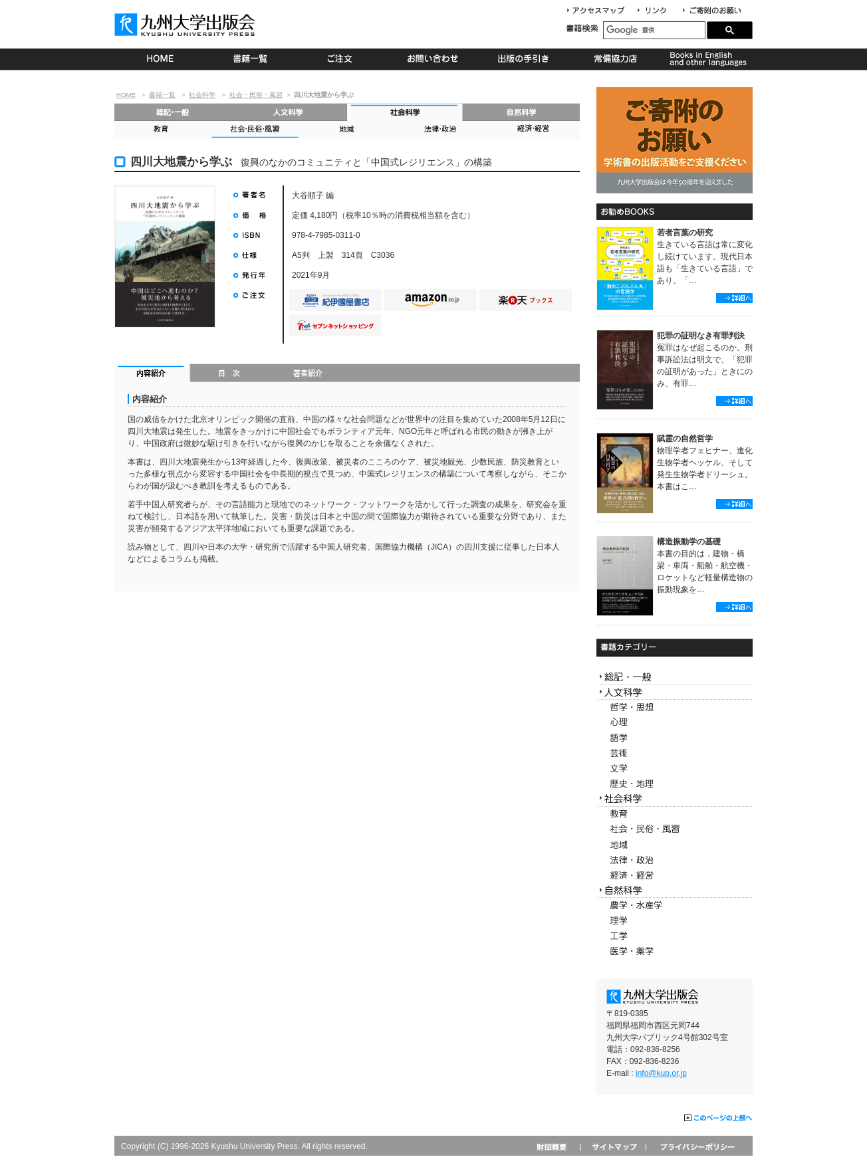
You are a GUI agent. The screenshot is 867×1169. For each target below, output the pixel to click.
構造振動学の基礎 (689, 541)
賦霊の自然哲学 (685, 438)
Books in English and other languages (706, 59)
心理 (674, 722)
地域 (347, 130)
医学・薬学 (674, 951)
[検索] (654, 30)
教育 (160, 130)
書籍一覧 (251, 59)
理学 (674, 920)
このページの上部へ (718, 1118)
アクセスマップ (600, 11)
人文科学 (289, 112)
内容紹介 (152, 374)
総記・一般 (172, 112)
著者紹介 (308, 374)
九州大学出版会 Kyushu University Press (186, 24)
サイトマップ (613, 1146)
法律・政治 (440, 130)
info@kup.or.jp (661, 1073)
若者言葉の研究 (685, 232)
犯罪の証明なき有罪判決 (701, 335)
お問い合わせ (433, 59)
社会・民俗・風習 (256, 94)
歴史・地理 (674, 784)
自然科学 (521, 112)
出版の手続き (524, 59)
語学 (674, 738)
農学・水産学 (674, 905)
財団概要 (556, 1146)
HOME (159, 59)
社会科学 (202, 94)
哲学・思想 (674, 707)
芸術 (674, 753)
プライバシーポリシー (696, 1146)
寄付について (711, 11)
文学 (674, 768)
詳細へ (734, 298)
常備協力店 (615, 59)
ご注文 (342, 59)
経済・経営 (533, 130)
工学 (674, 936)
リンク (658, 11)
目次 (230, 374)
